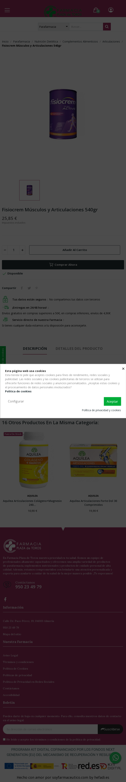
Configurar (16, 401)
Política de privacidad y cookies (101, 410)
